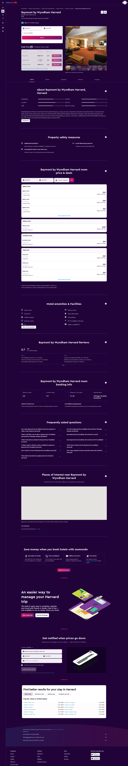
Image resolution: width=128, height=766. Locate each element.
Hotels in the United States (50, 8)
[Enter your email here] (46, 640)
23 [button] (37, 60)
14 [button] (57, 52)
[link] (66, 550)
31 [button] (41, 64)
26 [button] (49, 60)
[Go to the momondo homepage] (11, 2)
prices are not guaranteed (60, 709)
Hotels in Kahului (30, 687)
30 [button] (37, 64)
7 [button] (57, 48)
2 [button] (78, 44)
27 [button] (53, 60)
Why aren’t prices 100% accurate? (68, 720)
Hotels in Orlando (72, 687)
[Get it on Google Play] (101, 734)
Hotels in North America (36, 8)
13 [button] (53, 52)
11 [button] (45, 52)
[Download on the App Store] (101, 738)
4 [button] (45, 48)
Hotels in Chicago (31, 691)
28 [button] (57, 60)
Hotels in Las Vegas (72, 682)
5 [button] (49, 48)
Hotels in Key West (72, 684)
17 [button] (41, 56)
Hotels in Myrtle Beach (32, 689)
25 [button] (45, 60)
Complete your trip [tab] (66, 674)
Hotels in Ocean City (32, 694)
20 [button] (53, 56)
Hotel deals (26, 8)
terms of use (45, 652)
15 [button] (61, 52)
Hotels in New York (31, 682)
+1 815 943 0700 (29, 20)
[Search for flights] (3, 7)
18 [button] (45, 56)
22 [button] (61, 56)
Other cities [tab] (31, 674)
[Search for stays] (3, 11)
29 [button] (61, 60)
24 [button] (41, 60)
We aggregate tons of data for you (68, 717)
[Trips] (3, 23)
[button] (3, 2)
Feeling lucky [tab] (54, 674)
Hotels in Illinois (62, 8)
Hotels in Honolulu (31, 684)
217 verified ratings (36, 22)
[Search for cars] (3, 14)
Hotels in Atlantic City (73, 694)
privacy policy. (54, 652)
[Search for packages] (3, 18)
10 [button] (41, 52)
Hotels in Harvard (72, 8)
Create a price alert (94, 540)
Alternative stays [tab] (42, 674)
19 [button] (49, 56)
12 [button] (49, 52)
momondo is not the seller (68, 714)
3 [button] (82, 44)
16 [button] (37, 56)
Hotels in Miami (71, 689)
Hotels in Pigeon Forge (73, 691)
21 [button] (57, 56)
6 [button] (53, 48)
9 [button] (78, 48)
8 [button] (61, 48)
